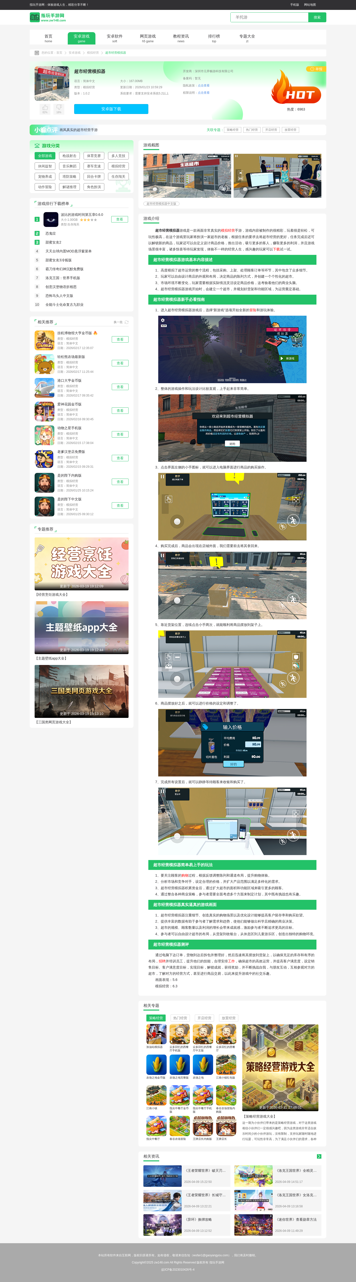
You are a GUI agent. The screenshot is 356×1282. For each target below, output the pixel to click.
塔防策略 (69, 176)
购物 (184, 875)
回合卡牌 (94, 176)
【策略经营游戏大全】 (259, 1116)
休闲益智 (45, 166)
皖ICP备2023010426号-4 (177, 1269)
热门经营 (252, 130)
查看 (120, 339)
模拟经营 (93, 52)
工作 (231, 961)
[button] (319, 175)
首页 (59, 52)
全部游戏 (45, 156)
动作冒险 (45, 187)
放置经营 (290, 130)
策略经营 (233, 130)
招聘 (162, 961)
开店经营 (271, 130)
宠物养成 (45, 176)
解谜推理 (69, 187)
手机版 (294, 4)
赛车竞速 (94, 166)
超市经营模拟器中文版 (161, 203)
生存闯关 (118, 176)
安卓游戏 (75, 52)
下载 (276, 249)
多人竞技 (118, 156)
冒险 (252, 310)
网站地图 (310, 4)
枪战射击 (69, 156)
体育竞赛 (94, 156)
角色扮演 (94, 187)
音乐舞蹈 (69, 166)
